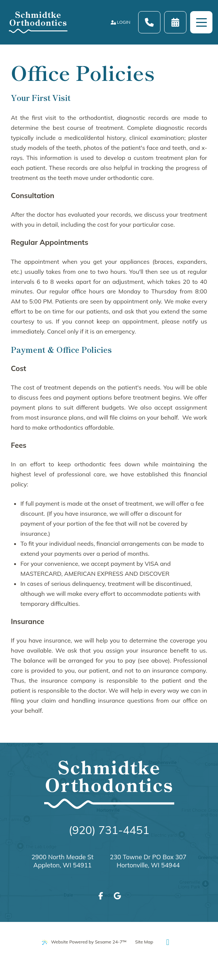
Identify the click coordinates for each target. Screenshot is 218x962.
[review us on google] (117, 896)
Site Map (144, 942)
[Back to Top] (167, 942)
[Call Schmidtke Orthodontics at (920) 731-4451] (149, 22)
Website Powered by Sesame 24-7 (84, 942)
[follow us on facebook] (101, 896)
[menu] (201, 22)
